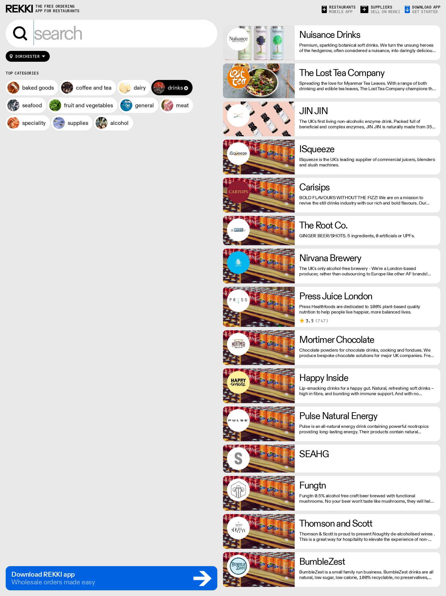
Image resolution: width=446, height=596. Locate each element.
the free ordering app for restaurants (57, 8)
